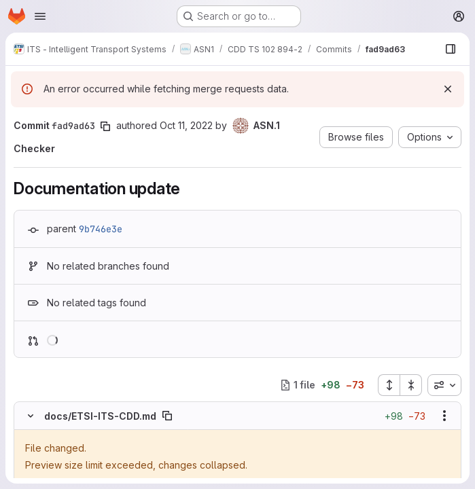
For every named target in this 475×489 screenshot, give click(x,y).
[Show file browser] (450, 49)
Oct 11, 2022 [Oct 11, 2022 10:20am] (186, 125)
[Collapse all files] (411, 385)
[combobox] (444, 385)
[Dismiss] (448, 89)
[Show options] (444, 416)
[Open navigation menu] (40, 16)
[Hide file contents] (30, 416)
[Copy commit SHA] (105, 126)
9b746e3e (100, 229)
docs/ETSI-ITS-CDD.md (100, 416)
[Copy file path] (167, 416)
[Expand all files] (389, 385)
